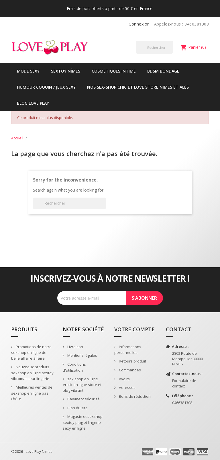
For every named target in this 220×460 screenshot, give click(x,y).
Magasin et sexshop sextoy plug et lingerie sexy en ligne (83, 422)
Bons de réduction (134, 396)
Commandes (129, 370)
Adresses (126, 387)
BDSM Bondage (163, 71)
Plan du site (77, 407)
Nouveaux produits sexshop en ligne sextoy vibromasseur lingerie (32, 372)
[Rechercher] (154, 47)
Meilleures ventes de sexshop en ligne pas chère (31, 393)
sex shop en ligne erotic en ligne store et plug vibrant (82, 384)
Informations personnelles (127, 349)
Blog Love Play (33, 103)
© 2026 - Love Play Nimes (31, 451)
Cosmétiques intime (114, 71)
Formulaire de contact (184, 383)
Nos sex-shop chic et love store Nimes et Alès (138, 87)
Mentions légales (81, 355)
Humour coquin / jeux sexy (46, 87)
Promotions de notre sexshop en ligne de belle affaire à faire (31, 352)
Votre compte (134, 329)
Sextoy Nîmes (65, 71)
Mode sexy (28, 71)
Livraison (74, 346)
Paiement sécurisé (83, 398)
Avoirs (124, 378)
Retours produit (132, 361)
